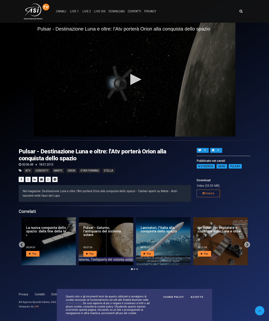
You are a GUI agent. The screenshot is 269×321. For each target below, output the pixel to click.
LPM (36, 306)
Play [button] (32, 253)
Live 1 (74, 11)
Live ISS (100, 11)
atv (27, 170)
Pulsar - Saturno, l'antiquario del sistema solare (102, 231)
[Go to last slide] (22, 245)
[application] (134, 80)
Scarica (208, 193)
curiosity (42, 170)
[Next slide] (247, 245)
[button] (134, 79)
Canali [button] (61, 11)
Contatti (40, 294)
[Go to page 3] (137, 269)
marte (58, 170)
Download (117, 11)
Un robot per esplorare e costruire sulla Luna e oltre (219, 229)
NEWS (221, 166)
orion (71, 170)
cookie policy (74, 303)
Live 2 (86, 11)
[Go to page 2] (134, 269)
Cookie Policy (173, 297)
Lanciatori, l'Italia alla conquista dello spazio (159, 229)
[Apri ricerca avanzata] (241, 11)
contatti (134, 11)
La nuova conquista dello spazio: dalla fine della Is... (47, 229)
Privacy (23, 294)
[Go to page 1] (132, 269)
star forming (90, 170)
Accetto (197, 297)
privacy (150, 11)
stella (108, 170)
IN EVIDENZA (205, 166)
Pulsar (235, 166)
